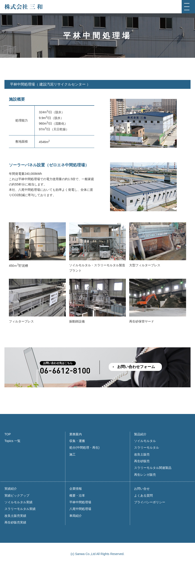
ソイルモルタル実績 (18, 502)
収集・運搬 (77, 441)
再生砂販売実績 (15, 522)
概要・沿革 (77, 495)
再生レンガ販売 (145, 474)
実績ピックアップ (16, 495)
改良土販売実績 (15, 515)
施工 (72, 454)
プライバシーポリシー (149, 502)
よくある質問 (143, 495)
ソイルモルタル (145, 441)
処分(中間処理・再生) (84, 447)
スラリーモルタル (146, 447)
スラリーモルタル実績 (20, 509)
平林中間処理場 (80, 502)
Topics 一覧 (12, 441)
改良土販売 (142, 454)
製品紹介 (140, 434)
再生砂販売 (142, 461)
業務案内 (75, 434)
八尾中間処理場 (80, 509)
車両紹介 (75, 515)
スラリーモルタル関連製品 (152, 468)
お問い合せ (142, 488)
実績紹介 (10, 488)
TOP (7, 434)
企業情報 (75, 488)
